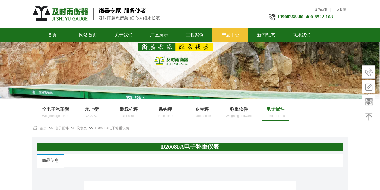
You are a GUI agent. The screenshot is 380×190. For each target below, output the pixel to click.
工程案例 (195, 34)
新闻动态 (266, 34)
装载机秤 (129, 109)
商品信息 (50, 160)
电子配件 (275, 109)
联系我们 (302, 34)
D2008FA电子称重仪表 (112, 128)
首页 (52, 34)
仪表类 (82, 128)
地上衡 (92, 109)
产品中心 (230, 34)
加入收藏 (339, 10)
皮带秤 (202, 109)
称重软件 (239, 109)
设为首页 (321, 10)
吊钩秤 (165, 109)
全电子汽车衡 (55, 109)
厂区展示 (159, 34)
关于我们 (123, 34)
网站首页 (88, 34)
